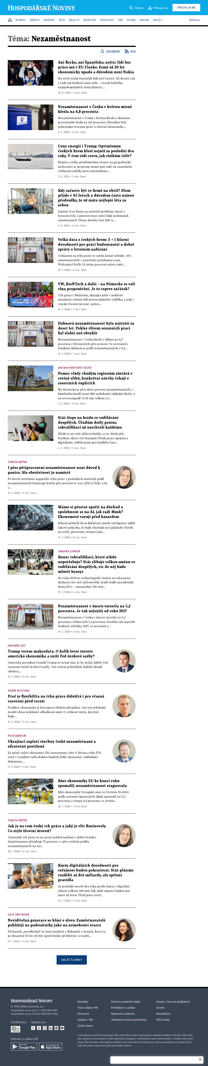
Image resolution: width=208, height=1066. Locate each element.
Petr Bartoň (17, 735)
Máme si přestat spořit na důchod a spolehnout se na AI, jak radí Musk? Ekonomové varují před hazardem (90, 512)
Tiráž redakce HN (88, 1007)
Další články (71, 959)
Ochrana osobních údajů (125, 1001)
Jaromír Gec (17, 645)
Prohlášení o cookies (123, 1007)
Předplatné (186, 7)
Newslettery (163, 1013)
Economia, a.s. (35, 1006)
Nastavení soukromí (123, 1013)
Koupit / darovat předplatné (173, 1001)
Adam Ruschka (19, 690)
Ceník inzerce (85, 1026)
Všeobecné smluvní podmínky (128, 1019)
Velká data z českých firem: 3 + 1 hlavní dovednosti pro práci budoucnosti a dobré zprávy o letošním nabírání (96, 244)
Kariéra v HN (85, 1019)
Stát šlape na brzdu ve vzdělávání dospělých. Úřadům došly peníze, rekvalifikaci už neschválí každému (90, 422)
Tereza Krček (17, 461)
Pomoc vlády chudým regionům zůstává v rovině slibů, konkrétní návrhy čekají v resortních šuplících (95, 378)
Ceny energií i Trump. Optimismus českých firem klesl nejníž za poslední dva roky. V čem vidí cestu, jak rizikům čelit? (96, 151)
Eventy (160, 1007)
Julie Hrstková (18, 914)
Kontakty (83, 1001)
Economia (83, 1013)
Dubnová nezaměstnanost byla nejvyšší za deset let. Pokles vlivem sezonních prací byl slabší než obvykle (96, 328)
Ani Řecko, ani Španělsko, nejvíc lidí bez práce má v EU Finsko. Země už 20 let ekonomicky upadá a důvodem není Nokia (96, 67)
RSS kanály (163, 1019)
